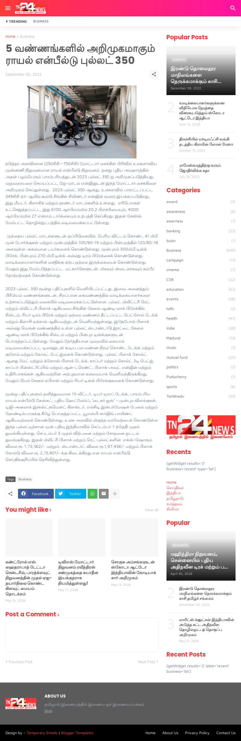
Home (10, 36)
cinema (201, 269)
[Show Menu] (7, 8)
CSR (201, 279)
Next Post (146, 661)
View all (151, 510)
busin (201, 240)
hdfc (201, 308)
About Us (170, 732)
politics (201, 367)
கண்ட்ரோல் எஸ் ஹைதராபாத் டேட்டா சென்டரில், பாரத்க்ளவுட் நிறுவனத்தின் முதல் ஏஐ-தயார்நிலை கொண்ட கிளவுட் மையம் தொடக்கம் (28, 578)
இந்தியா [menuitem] (173, 492)
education (201, 289)
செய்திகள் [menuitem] (175, 487)
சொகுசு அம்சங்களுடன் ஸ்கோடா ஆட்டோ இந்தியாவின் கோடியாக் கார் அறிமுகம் (133, 570)
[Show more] (115, 494)
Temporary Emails (41, 732)
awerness (201, 221)
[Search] (234, 8)
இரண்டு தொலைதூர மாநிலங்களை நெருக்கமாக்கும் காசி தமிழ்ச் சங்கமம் (205, 593)
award (201, 201)
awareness (201, 211)
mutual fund (201, 357)
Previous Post (20, 661)
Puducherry (201, 377)
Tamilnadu (201, 396)
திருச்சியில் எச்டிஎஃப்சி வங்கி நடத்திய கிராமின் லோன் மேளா (206, 141)
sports (201, 386)
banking (201, 231)
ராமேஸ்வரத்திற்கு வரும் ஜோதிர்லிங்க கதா (200, 168)
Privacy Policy (197, 732)
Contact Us (226, 732)
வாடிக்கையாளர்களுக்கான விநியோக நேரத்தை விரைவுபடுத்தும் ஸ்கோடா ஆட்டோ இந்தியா (202, 110)
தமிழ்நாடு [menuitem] (175, 498)
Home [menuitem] (171, 482)
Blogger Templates (77, 732)
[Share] (154, 74)
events (201, 299)
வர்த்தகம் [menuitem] (174, 503)
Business (41, 21)
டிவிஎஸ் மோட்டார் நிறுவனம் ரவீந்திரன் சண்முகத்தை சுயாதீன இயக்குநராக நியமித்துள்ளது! (78, 572)
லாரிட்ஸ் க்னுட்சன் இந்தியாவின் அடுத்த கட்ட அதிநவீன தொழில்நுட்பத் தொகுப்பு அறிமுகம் (206, 627)
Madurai (201, 338)
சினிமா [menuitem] (172, 509)
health (201, 318)
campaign (201, 260)
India (201, 328)
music (201, 347)
